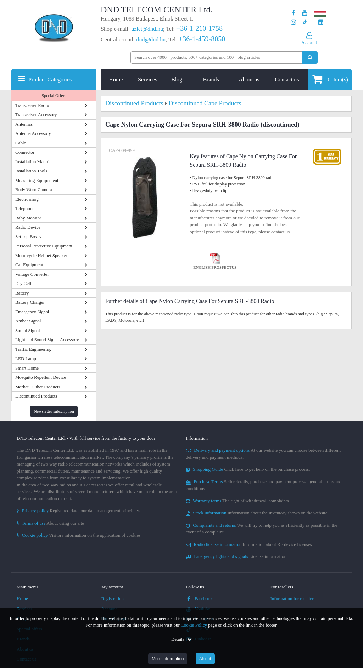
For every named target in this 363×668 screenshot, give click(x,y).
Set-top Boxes (28, 236)
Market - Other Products (37, 386)
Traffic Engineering (33, 349)
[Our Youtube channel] (304, 13)
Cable (20, 142)
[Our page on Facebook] (293, 13)
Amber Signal (28, 321)
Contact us (287, 79)
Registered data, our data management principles (78, 510)
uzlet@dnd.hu (147, 29)
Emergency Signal (32, 311)
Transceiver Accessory (36, 114)
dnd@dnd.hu (151, 39)
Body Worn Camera (33, 189)
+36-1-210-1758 (199, 28)
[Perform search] (310, 57)
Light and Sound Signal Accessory (47, 339)
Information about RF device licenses (249, 544)
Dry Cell (23, 283)
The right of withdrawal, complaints (237, 500)
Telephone (24, 208)
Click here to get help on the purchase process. (248, 469)
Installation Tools (31, 170)
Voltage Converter (32, 274)
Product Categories (50, 79)
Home (116, 79)
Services (147, 79)
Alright (205, 658)
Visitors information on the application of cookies (79, 535)
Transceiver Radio (32, 105)
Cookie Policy (194, 625)
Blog (176, 79)
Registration (112, 598)
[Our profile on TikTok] (304, 22)
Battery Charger (30, 302)
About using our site (50, 523)
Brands (211, 79)
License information (236, 556)
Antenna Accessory (33, 133)
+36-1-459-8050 (202, 39)
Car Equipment (29, 264)
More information (168, 658)
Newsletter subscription (54, 411)
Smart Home (27, 368)
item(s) (330, 79)
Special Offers (54, 95)
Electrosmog (27, 199)
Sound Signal (27, 330)
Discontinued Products (36, 396)
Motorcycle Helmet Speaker (41, 255)
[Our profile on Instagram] (293, 22)
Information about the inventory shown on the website (257, 512)
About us (249, 79)
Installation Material (34, 161)
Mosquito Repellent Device (40, 377)
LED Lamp (25, 358)
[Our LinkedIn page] (320, 22)
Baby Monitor (28, 218)
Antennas (24, 124)
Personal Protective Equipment (43, 246)
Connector (24, 152)
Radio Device (27, 227)
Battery (22, 293)
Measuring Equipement (36, 180)
